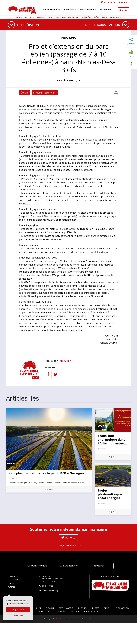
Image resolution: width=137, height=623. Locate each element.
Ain (26, 17)
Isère (57, 17)
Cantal (50, 17)
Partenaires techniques (68, 566)
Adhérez (68, 537)
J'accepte (18, 609)
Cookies (90, 619)
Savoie (104, 17)
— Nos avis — (68, 38)
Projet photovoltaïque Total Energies (110, 494)
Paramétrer (18, 616)
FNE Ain (38, 608)
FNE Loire (107, 608)
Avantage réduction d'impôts (68, 545)
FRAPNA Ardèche (66, 608)
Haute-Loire (73, 17)
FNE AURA (58, 619)
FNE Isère (95, 608)
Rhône (96, 17)
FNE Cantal (82, 608)
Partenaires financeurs (37, 566)
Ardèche (40, 17)
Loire (64, 17)
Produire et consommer (44, 92)
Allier (32, 17)
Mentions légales (69, 619)
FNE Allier (64, 361)
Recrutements (14, 580)
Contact (11, 583)
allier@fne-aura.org (50, 590)
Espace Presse (99, 566)
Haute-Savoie (115, 17)
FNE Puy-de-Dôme (45, 611)
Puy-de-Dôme (86, 17)
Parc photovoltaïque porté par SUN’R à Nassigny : (48, 473)
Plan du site (13, 576)
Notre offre (108, 2)
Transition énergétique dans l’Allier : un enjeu (112, 439)
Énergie (24, 92)
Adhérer (125, 2)
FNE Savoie (75, 611)
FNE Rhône (61, 611)
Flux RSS (11, 587)
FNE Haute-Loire (123, 608)
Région (19, 17)
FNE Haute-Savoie (91, 611)
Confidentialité (81, 619)
